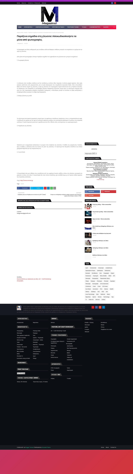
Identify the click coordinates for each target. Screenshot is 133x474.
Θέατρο (69, 350)
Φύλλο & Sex (20, 340)
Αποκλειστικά (93, 268)
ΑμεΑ (87, 268)
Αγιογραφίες (20, 281)
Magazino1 (20, 43)
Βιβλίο (68, 353)
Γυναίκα (69, 378)
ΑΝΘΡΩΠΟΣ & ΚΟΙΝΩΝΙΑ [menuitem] (42, 27)
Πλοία (52, 370)
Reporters (88, 297)
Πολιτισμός (99, 281)
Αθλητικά (87, 332)
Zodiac (103, 299)
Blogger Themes (29, 447)
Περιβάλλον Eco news (106, 329)
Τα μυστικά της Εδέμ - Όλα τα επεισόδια (103, 212)
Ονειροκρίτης (95, 278)
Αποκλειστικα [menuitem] (28, 27)
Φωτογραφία (95, 283)
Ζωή (34, 335)
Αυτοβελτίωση (36, 349)
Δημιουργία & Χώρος (90, 270)
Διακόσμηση (100, 270)
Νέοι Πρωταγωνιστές (72, 348)
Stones (99, 297)
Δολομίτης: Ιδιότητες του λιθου (100, 248)
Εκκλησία (88, 273)
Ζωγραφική (106, 273)
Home (18, 3)
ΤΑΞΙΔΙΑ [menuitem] (84, 27)
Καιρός (112, 273)
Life (107, 291)
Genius (106, 289)
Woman (98, 299)
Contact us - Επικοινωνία (34, 3)
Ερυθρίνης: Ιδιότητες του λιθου (100, 240)
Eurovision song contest (23, 358)
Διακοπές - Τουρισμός (38, 344)
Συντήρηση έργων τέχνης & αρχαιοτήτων (57, 342)
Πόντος (102, 327)
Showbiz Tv (20, 356)
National (103, 294)
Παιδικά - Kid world (22, 347)
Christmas (88, 286)
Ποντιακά (106, 281)
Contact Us (113, 447)
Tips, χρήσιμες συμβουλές (23, 335)
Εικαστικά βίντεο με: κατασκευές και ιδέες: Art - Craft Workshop (34, 279)
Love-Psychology (90, 294)
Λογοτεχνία (95, 276)
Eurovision (95, 289)
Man (97, 294)
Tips (113, 297)
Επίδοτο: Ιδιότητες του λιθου (100, 255)
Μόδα (110, 276)
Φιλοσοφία (19, 333)
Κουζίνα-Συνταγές (21, 337)
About (107, 447)
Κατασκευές (88, 276)
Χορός (52, 355)
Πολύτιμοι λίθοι (36, 331)
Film (101, 289)
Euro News (88, 289)
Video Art (91, 299)
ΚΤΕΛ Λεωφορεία (55, 368)
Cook (94, 286)
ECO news (105, 286)
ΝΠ (114, 276)
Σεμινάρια (112, 281)
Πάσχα (87, 281)
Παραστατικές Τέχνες (105, 278)
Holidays (93, 291)
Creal (99, 286)
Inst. (99, 291)
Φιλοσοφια (88, 283)
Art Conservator (104, 283)
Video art (69, 357)
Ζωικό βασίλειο (36, 351)
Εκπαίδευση (94, 273)
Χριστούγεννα (20, 349)
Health (25, 32)
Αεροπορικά (70, 370)
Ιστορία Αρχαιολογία (72, 339)
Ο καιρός (87, 329)
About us (24, 3)
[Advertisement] (49, 264)
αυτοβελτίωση (109, 268)
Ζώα (101, 273)
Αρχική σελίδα (20, 32)
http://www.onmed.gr (26, 180)
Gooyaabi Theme (46, 447)
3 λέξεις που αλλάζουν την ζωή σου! (102, 233)
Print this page (21, 373)
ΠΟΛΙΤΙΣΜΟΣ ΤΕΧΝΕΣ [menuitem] (73, 27)
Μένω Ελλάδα (103, 276)
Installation (70, 359)
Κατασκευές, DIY (71, 341)
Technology (106, 297)
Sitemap (44, 3)
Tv (86, 299)
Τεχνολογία (35, 347)
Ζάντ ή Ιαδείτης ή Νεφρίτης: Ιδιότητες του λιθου (103, 227)
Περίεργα (93, 281)
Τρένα (68, 368)
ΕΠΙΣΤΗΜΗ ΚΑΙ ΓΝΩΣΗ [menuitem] (58, 27)
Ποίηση (52, 348)
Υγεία (18, 342)
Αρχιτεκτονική (54, 350)
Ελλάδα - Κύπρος (89, 322)
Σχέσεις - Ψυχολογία (38, 337)
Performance (54, 357)
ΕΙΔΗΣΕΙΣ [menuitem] (105, 27)
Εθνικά (102, 325)
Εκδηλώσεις (107, 270)
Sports (94, 297)
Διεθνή (86, 327)
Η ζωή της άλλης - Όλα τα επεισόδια (102, 204)
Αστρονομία (101, 268)
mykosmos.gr (100, 179)
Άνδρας (52, 378)
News (108, 294)
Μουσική (53, 353)
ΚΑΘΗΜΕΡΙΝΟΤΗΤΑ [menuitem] (95, 27)
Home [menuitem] (19, 27)
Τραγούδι (69, 355)
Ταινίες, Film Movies (22, 382)
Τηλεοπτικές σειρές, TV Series (40, 382)
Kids (103, 291)
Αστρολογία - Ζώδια (38, 340)
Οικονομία (88, 278)
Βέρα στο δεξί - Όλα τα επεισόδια (101, 219)
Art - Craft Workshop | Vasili (58, 331)
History (87, 291)
